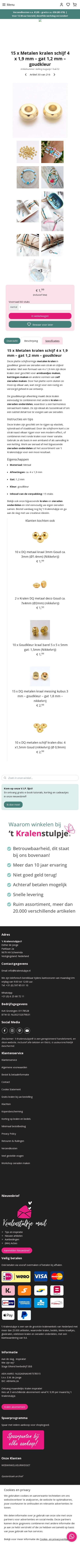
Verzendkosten (9, 1148)
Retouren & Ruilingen (12, 1140)
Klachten (6, 1104)
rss (58, 1539)
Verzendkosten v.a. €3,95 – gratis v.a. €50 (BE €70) (39, 12)
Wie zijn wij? (7, 1362)
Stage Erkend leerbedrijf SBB (16, 1366)
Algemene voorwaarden (14, 1067)
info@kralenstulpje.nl (19, 970)
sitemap (51, 1539)
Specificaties (52, 340)
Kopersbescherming (12, 1111)
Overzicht (12, 340)
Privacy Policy (8, 1133)
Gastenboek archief (12, 1476)
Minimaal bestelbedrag (13, 1126)
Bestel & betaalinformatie (15, 1074)
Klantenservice (9, 1059)
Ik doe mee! (13, 804)
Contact (5, 1082)
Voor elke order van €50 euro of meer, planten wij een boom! (34, 1517)
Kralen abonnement (14, 1406)
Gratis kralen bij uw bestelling (16, 1096)
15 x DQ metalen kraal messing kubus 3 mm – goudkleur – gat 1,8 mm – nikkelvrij (40, 696)
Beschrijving (31, 340)
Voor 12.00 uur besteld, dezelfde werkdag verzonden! (40, 15)
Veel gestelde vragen (12, 1155)
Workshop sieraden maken (15, 1163)
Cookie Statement (11, 1089)
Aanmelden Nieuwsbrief (17, 1250)
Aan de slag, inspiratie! (13, 1359)
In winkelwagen (40, 316)
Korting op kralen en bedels (16, 1118)
